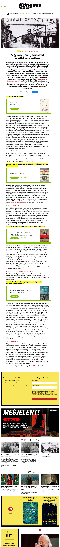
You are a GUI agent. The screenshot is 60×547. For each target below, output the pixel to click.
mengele (32, 51)
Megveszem (14, 108)
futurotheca (29, 14)
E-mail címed (35, 380)
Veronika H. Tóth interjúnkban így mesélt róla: (19, 271)
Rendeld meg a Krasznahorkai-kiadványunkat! (43, 14)
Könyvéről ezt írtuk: (11, 150)
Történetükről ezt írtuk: (12, 205)
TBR (11, 14)
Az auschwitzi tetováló (17, 202)
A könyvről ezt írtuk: (12, 341)
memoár (29, 51)
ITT (39, 85)
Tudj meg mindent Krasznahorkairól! (45, 11)
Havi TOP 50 (22, 14)
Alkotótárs (16, 14)
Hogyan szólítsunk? (36, 385)
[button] (1, 14)
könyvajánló (36, 51)
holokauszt (26, 51)
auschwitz (22, 51)
